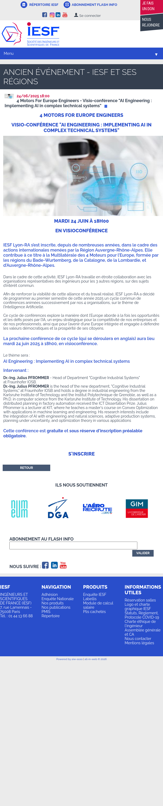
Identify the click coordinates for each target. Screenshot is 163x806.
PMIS (46, 612)
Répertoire (51, 616)
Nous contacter (138, 639)
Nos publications (56, 607)
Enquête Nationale (58, 599)
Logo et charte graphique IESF (138, 606)
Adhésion (50, 594)
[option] (22, 508)
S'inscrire (81, 454)
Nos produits (53, 603)
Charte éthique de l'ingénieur (140, 623)
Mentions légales (139, 643)
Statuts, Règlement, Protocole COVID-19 (142, 615)
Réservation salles (140, 600)
